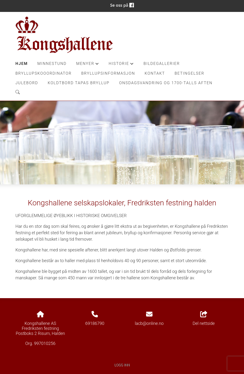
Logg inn (122, 365)
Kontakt (155, 73)
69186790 (94, 323)
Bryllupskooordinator (43, 73)
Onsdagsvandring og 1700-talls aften (166, 83)
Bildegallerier (161, 63)
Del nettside (204, 318)
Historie (121, 64)
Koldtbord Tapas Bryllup (78, 83)
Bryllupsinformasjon (108, 73)
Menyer (87, 64)
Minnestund (52, 63)
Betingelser (189, 73)
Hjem (21, 63)
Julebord (26, 83)
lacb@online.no (149, 323)
